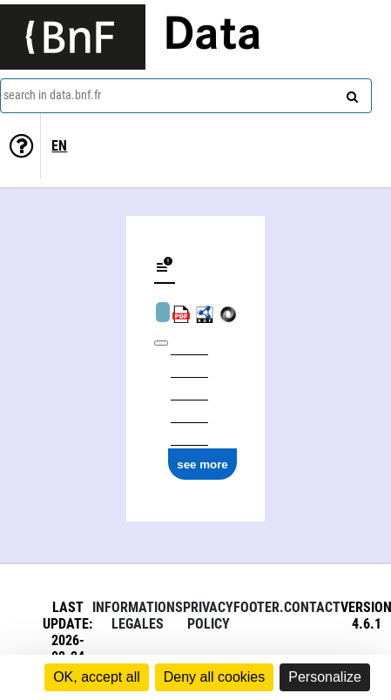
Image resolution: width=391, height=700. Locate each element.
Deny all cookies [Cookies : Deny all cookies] (215, 677)
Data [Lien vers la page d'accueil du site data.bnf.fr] (212, 36)
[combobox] (186, 95)
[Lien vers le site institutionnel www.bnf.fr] (72, 37)
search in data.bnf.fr (52, 95)
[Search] (350, 93)
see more (202, 464)
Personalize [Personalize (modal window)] (324, 677)
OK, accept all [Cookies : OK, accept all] (96, 677)
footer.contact (286, 607)
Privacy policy (208, 615)
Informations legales (137, 615)
